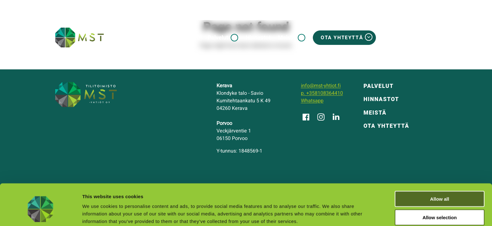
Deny (440, 208)
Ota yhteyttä (342, 37)
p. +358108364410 (322, 93)
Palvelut (218, 37)
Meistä (286, 37)
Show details (329, 213)
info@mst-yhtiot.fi (321, 85)
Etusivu (190, 37)
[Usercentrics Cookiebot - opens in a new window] (40, 213)
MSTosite (414, 37)
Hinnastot (258, 37)
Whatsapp (312, 101)
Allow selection (439, 189)
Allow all (439, 171)
